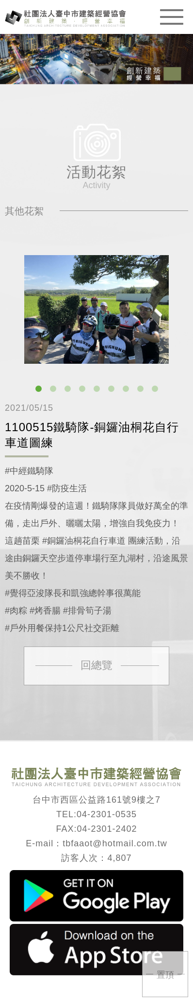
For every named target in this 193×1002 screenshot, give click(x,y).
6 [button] (111, 389)
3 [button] (67, 389)
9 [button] (155, 389)
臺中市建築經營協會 (65, 17)
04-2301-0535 (107, 814)
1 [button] (38, 389)
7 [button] (125, 389)
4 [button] (82, 389)
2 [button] (53, 389)
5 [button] (96, 389)
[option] (96, 309)
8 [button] (140, 389)
